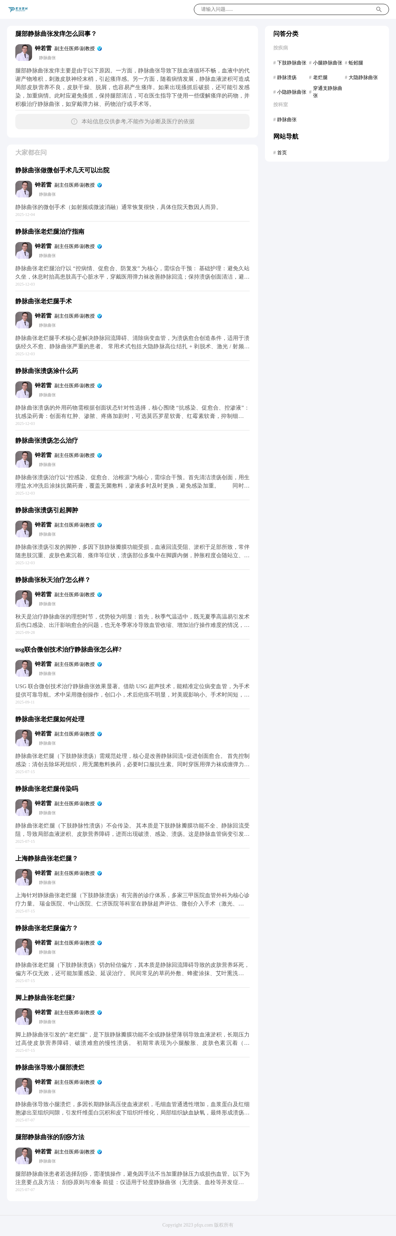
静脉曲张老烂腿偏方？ (46, 928)
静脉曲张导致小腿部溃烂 (49, 1067)
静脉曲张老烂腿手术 (43, 301)
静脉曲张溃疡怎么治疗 (46, 440)
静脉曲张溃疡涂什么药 (46, 370)
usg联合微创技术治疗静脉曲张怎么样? (68, 649)
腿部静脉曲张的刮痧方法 (49, 1137)
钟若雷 (43, 48)
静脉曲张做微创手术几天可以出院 (62, 170)
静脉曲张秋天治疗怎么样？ (53, 579)
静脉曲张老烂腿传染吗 (46, 788)
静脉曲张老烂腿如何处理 (49, 719)
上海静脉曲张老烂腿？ (46, 858)
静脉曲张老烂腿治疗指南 (49, 231)
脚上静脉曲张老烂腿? (45, 997)
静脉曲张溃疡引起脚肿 (46, 510)
